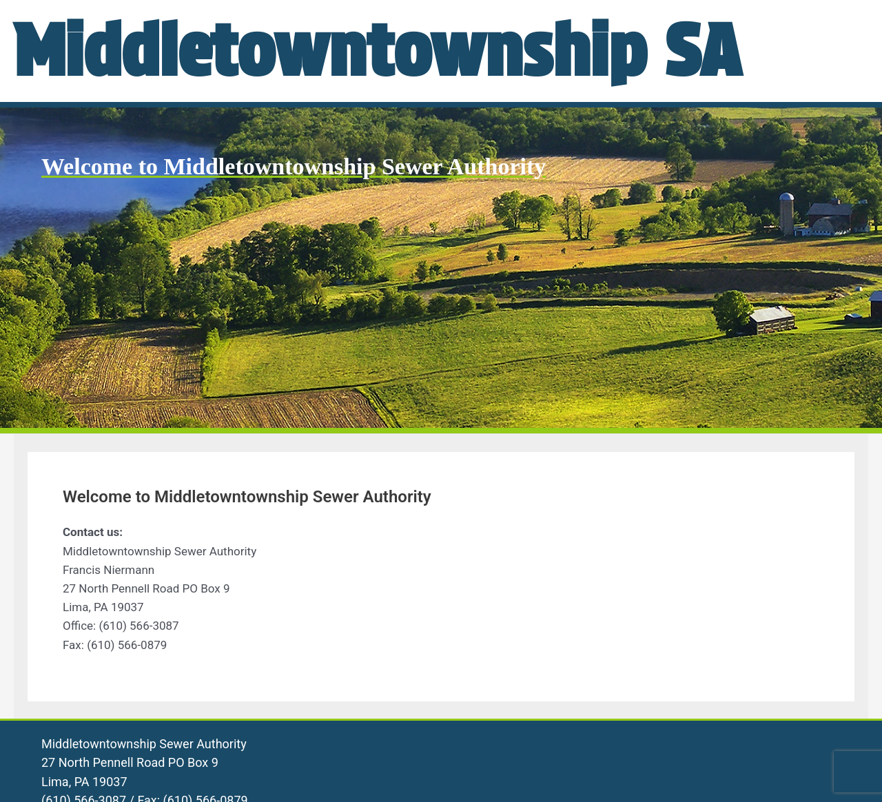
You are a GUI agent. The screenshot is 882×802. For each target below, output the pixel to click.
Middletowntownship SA (377, 50)
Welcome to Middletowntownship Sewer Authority (293, 166)
